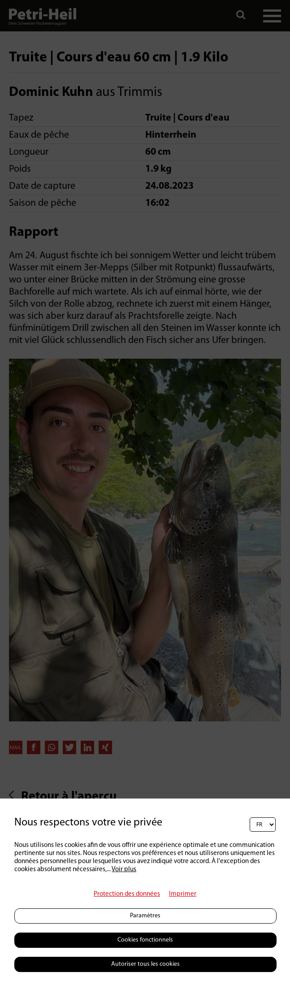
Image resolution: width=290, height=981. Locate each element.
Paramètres (145, 915)
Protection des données (127, 894)
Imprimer (182, 894)
